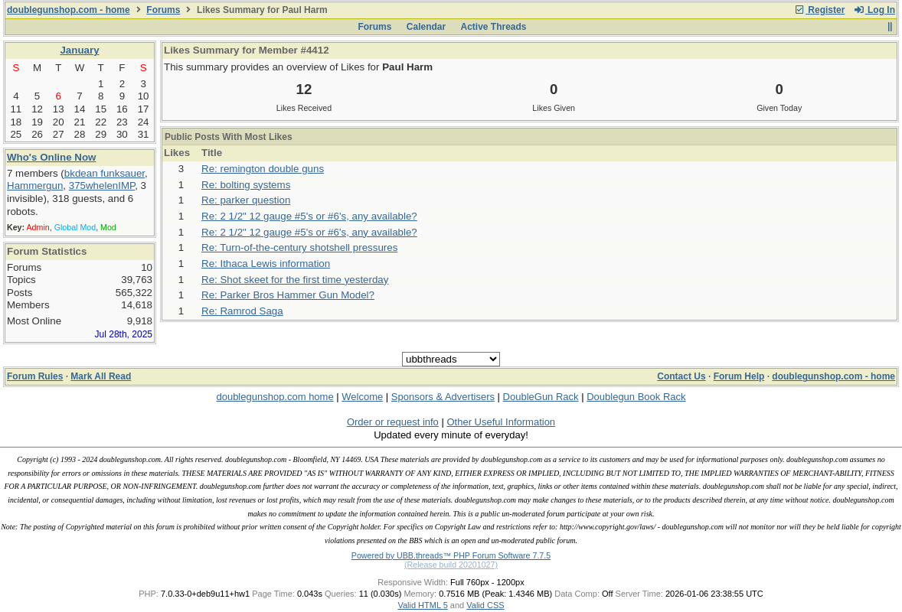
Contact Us (681, 376)
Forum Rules (35, 376)
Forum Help (739, 376)
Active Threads (494, 26)
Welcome (362, 396)
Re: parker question (245, 200)
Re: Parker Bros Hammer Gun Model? (287, 295)
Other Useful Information (500, 422)
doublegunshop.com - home (68, 10)
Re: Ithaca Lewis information (265, 263)
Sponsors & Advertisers (443, 396)
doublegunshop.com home (274, 396)
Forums (163, 10)
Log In (874, 10)
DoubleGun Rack (541, 396)
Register (819, 10)
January (79, 50)
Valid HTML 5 (422, 605)
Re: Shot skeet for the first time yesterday (294, 279)
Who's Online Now (51, 157)
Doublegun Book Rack (636, 396)
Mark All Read (100, 376)
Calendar (426, 26)
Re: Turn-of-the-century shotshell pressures (299, 247)
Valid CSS (485, 605)
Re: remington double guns (262, 168)
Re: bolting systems (245, 184)
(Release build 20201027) (451, 564)
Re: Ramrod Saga (242, 311)
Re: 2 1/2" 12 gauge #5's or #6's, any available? (309, 216)
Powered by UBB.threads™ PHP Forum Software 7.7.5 (451, 555)
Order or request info (393, 422)
